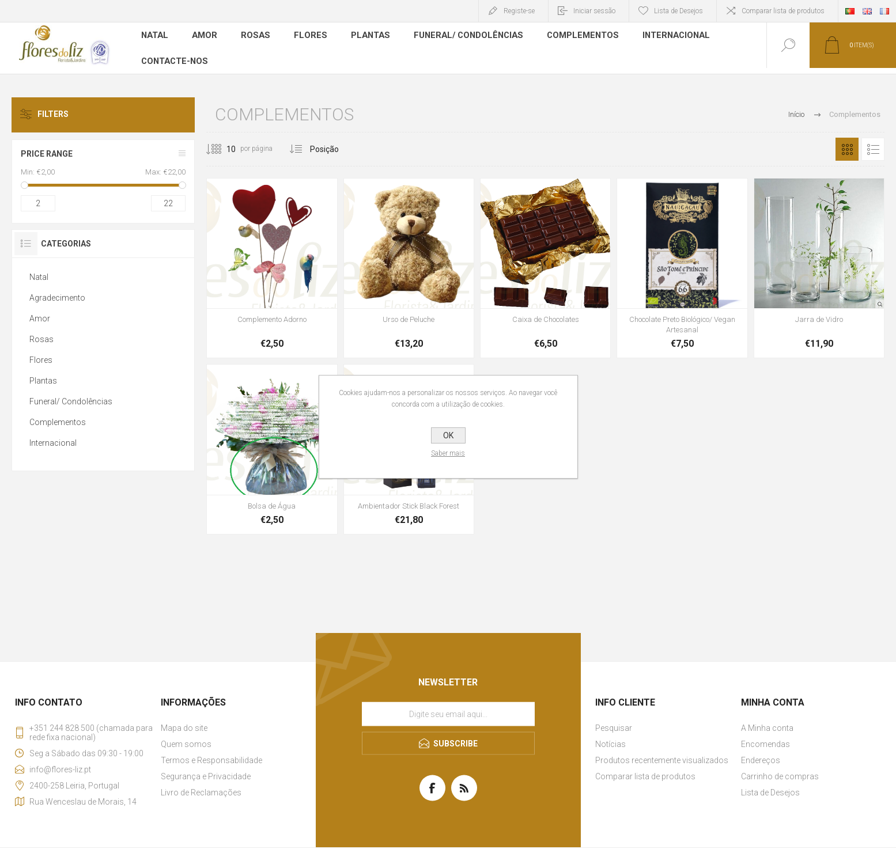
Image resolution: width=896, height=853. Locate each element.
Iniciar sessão (594, 11)
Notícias (610, 738)
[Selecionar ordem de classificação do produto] (346, 143)
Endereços (760, 754)
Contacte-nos (174, 54)
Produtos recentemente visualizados (661, 754)
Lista (872, 143)
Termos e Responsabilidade (211, 754)
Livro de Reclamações (201, 786)
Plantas (367, 36)
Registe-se (519, 11)
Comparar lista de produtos (783, 11)
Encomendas (765, 738)
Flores (309, 36)
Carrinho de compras (780, 770)
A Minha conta (767, 722)
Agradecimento (57, 292)
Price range (47, 148)
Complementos (573, 36)
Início (796, 108)
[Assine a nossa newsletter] (448, 708)
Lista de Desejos (770, 786)
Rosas (255, 36)
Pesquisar (613, 722)
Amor (205, 36)
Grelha (847, 143)
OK (448, 435)
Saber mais (448, 453)
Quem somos (186, 738)
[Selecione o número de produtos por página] (222, 143)
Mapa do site (184, 722)
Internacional (665, 36)
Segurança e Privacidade (206, 770)
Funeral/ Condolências (462, 36)
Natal (155, 36)
